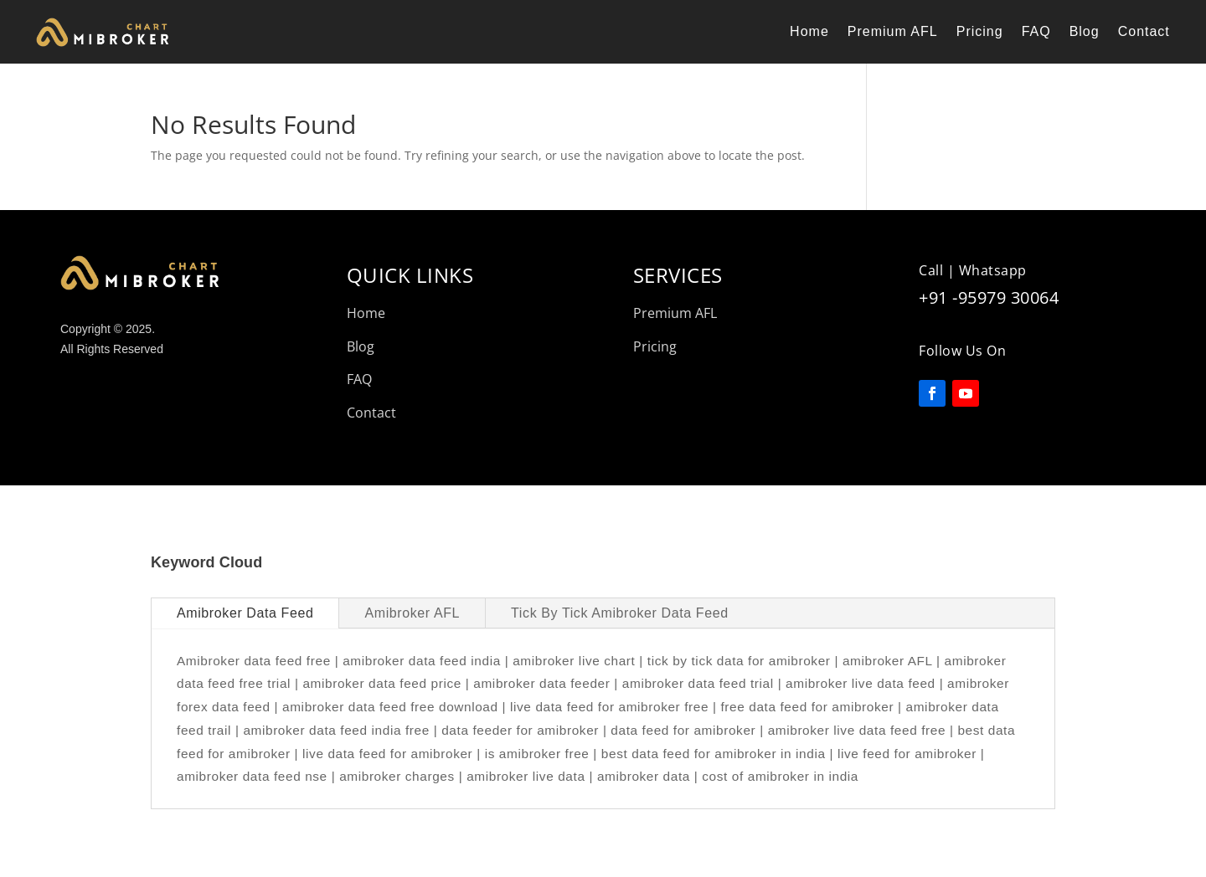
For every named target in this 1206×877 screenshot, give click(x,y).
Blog (1084, 31)
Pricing (979, 31)
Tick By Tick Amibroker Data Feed (620, 613)
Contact (1144, 31)
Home (809, 31)
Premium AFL (893, 31)
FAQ (1036, 31)
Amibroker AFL (412, 613)
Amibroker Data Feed (245, 613)
